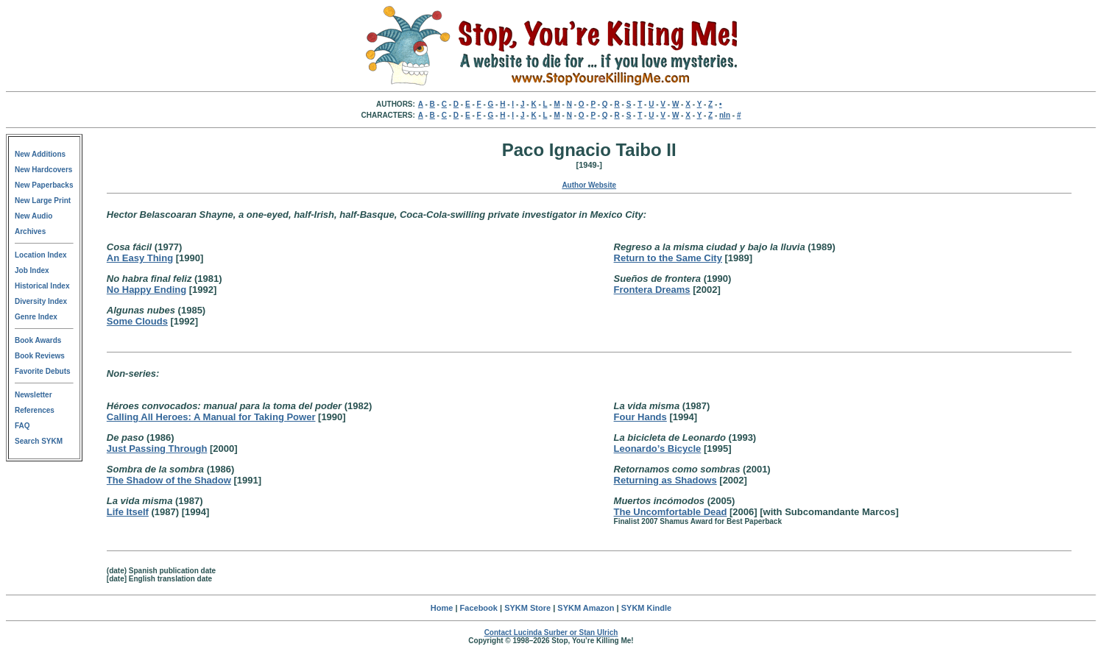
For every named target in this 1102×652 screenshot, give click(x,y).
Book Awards (38, 340)
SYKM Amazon (585, 607)
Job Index (32, 270)
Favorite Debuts (43, 371)
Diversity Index (41, 301)
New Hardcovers (43, 170)
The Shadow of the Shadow (169, 480)
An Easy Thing (140, 257)
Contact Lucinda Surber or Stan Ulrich (551, 632)
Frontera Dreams (652, 289)
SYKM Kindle (646, 607)
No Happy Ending (146, 289)
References (34, 410)
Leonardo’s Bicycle (658, 448)
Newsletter (33, 395)
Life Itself (128, 511)
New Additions (40, 154)
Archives (30, 231)
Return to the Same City (668, 257)
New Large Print (43, 200)
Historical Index (42, 286)
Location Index (41, 255)
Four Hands (640, 416)
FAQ (22, 426)
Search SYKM (39, 441)
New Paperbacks (44, 185)
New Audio (33, 216)
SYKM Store (527, 607)
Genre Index (36, 317)
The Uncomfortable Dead (670, 511)
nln (724, 115)
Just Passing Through (157, 448)
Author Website (589, 185)
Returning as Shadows (665, 480)
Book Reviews (40, 356)
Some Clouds (137, 321)
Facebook (479, 607)
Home (442, 607)
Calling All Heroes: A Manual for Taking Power (211, 416)
